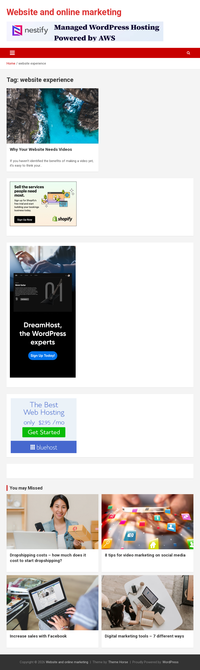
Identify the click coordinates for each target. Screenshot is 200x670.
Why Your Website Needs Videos (41, 149)
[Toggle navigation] (12, 53)
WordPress (170, 662)
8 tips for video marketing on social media (145, 555)
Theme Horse (118, 662)
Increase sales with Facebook (38, 636)
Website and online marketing (64, 12)
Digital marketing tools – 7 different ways (144, 636)
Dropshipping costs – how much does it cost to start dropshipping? (48, 558)
